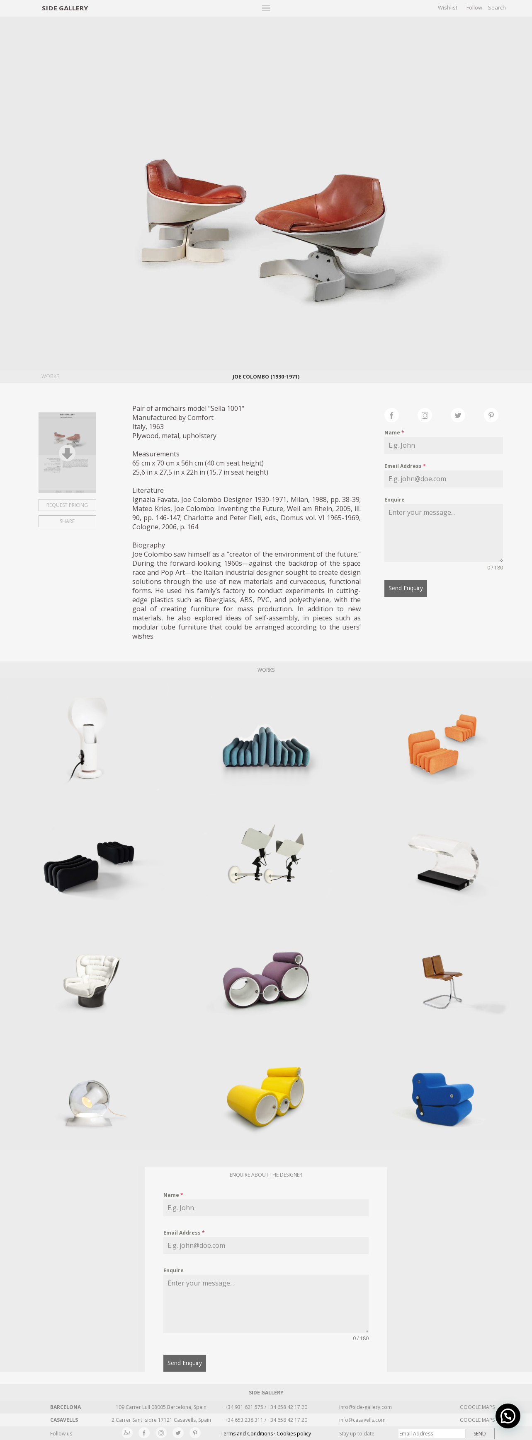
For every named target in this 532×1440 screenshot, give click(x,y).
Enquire (394, 499)
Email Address (405, 466)
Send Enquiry (406, 588)
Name (394, 432)
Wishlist (447, 7)
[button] (508, 1416)
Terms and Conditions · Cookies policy (266, 1433)
